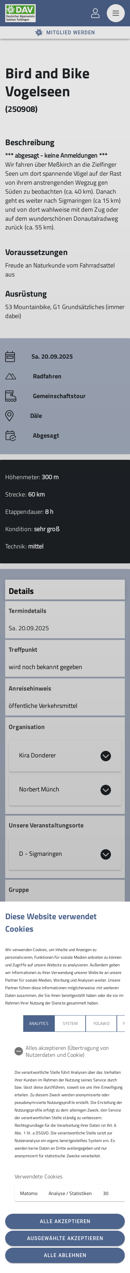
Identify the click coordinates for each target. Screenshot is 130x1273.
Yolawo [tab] (101, 1023)
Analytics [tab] (39, 1023)
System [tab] (70, 1023)
